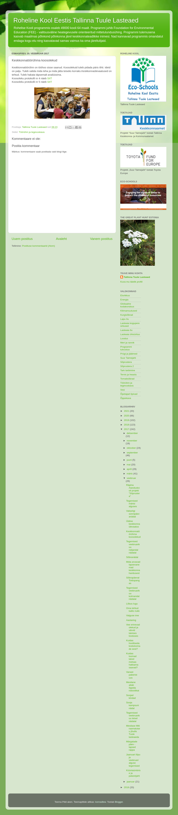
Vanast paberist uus (131, 675)
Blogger (119, 802)
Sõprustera (126, 362)
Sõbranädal (132, 557)
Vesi (122, 390)
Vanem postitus (101, 239)
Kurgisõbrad (126, 315)
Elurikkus (125, 295)
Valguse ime (132, 615)
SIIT (49, 78)
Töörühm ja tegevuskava (31, 132)
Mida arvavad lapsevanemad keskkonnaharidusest (133, 567)
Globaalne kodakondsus (127, 305)
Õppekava (125, 398)
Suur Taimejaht (128, 358)
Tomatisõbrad (127, 378)
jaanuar (131, 781)
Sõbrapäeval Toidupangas (133, 580)
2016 (127, 787)
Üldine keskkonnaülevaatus (133, 524)
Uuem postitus (22, 239)
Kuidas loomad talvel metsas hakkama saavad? (132, 660)
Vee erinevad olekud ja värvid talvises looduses (133, 630)
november (132, 440)
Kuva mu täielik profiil (131, 281)
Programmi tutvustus (126, 348)
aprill (129, 469)
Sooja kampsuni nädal (132, 705)
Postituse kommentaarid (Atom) (38, 246)
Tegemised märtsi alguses (131, 504)
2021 (127, 411)
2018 (127, 424)
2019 (127, 420)
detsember (132, 433)
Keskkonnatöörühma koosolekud (133, 534)
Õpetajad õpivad (128, 394)
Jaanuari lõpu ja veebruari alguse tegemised (133, 760)
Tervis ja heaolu (128, 374)
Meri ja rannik (127, 342)
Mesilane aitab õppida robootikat (132, 686)
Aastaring (131, 620)
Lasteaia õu (126, 330)
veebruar (131, 478)
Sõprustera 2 (127, 366)
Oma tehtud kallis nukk (133, 609)
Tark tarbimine (127, 370)
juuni (129, 460)
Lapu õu (124, 319)
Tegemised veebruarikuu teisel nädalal (133, 717)
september (132, 452)
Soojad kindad (131, 696)
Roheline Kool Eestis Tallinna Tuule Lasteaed (76, 20)
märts (130, 473)
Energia (124, 299)
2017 (127, 429)
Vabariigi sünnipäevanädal (133, 514)
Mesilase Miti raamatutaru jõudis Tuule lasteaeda (133, 731)
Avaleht (61, 239)
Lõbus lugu (132, 603)
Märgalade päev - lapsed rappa (131, 745)
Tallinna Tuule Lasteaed (137, 277)
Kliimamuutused (128, 310)
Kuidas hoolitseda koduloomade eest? (133, 644)
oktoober (131, 448)
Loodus (124, 338)
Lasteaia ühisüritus (130, 334)
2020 (127, 415)
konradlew (100, 802)
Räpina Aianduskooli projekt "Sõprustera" (133, 491)
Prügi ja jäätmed (128, 353)
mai (129, 464)
